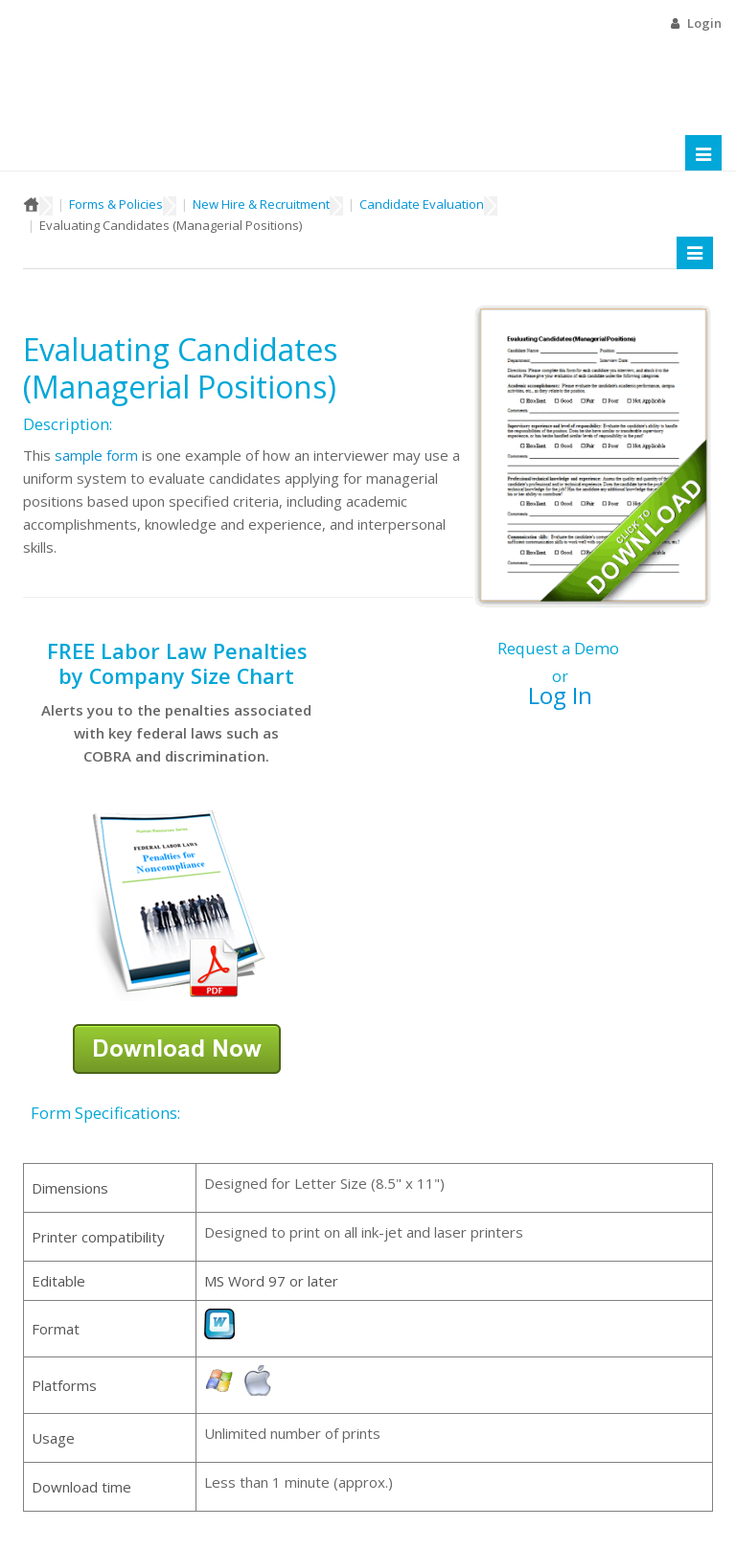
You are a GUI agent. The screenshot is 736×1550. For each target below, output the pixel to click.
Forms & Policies (116, 204)
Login (704, 23)
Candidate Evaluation (421, 204)
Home (31, 204)
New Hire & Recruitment (261, 204)
